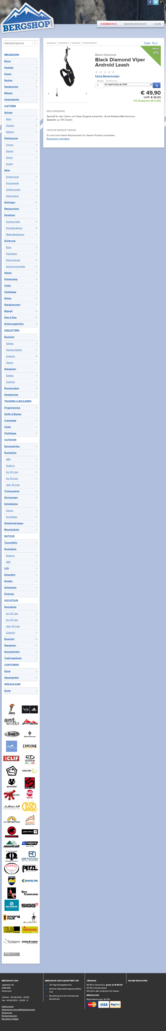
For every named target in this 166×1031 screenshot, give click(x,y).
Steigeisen (10, 369)
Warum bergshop (135, 24)
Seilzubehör (12, 196)
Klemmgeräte (13, 260)
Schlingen (9, 202)
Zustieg (10, 125)
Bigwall (8, 311)
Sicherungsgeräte (15, 266)
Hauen (9, 362)
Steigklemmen (12, 304)
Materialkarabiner (15, 234)
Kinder (9, 164)
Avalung (10, 465)
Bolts (8, 247)
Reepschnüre (11, 208)
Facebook (150, 2)
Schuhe (8, 112)
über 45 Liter (13, 485)
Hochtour (11, 600)
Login (157, 24)
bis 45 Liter (12, 478)
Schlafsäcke (11, 503)
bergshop (51, 43)
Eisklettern (11, 330)
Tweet (147, 43)
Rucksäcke (10, 452)
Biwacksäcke (11, 529)
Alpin (8, 119)
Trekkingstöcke (13, 658)
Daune (9, 510)
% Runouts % (108, 24)
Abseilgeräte (11, 677)
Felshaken (11, 253)
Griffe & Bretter (12, 414)
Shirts (7, 61)
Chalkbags (10, 292)
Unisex (9, 145)
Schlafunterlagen (13, 523)
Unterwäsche (11, 99)
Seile (7, 170)
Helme (8, 272)
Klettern (10, 106)
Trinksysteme (11, 491)
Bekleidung (11, 54)
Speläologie (12, 684)
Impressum (7, 1013)
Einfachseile (12, 177)
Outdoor (10, 439)
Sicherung (9, 240)
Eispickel (9, 337)
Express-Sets (13, 221)
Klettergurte (11, 138)
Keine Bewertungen (107, 76)
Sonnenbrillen (12, 446)
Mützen (8, 93)
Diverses (9, 593)
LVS (6, 568)
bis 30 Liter (12, 472)
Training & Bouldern (17, 401)
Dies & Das (10, 317)
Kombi (9, 157)
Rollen (7, 298)
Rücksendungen (9, 1016)
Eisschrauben (11, 388)
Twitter (156, 2)
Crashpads (10, 420)
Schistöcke (10, 587)
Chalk (7, 285)
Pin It (154, 43)
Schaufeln (9, 574)
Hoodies (8, 67)
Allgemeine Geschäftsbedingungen (18, 1009)
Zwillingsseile (13, 189)
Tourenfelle (10, 542)
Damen (10, 151)
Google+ (161, 2)
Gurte (7, 671)
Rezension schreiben (58, 138)
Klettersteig (10, 279)
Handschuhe (11, 86)
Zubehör (10, 356)
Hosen (7, 74)
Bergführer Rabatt (10, 1019)
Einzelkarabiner (14, 228)
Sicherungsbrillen (14, 323)
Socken (8, 80)
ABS (8, 459)
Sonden (8, 581)
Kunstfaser (11, 517)
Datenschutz (8, 1006)
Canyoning (11, 664)
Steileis (10, 343)
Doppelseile (12, 183)
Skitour (9, 536)
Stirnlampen (11, 497)
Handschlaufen (14, 350)
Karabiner (9, 215)
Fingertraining (12, 407)
